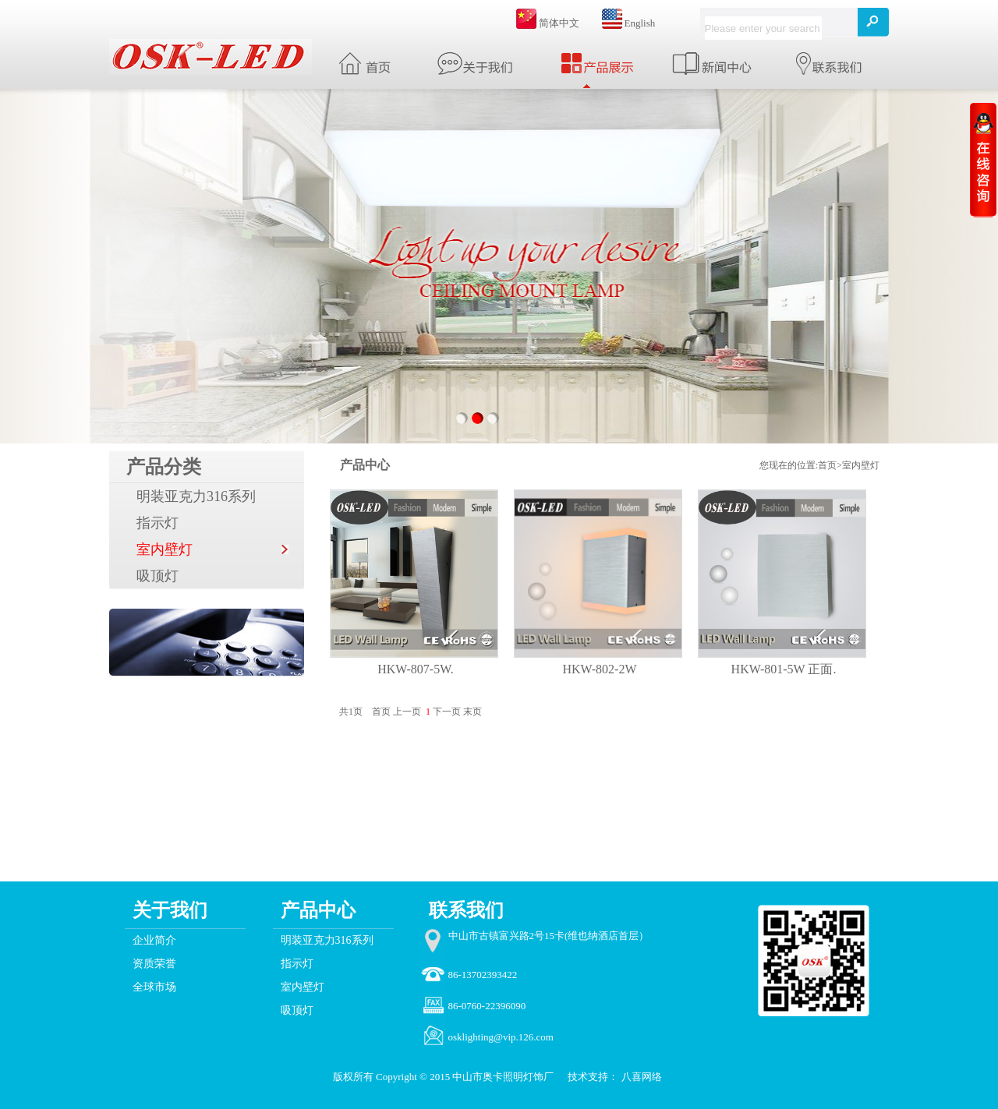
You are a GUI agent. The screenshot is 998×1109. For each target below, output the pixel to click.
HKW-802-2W (599, 669)
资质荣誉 (154, 963)
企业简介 (154, 940)
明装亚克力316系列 (196, 496)
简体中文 (559, 23)
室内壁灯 (164, 549)
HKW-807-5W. (415, 669)
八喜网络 (641, 1077)
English (640, 23)
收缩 (983, 159)
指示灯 (157, 523)
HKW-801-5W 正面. (784, 669)
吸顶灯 (157, 576)
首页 (827, 465)
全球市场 (154, 987)
